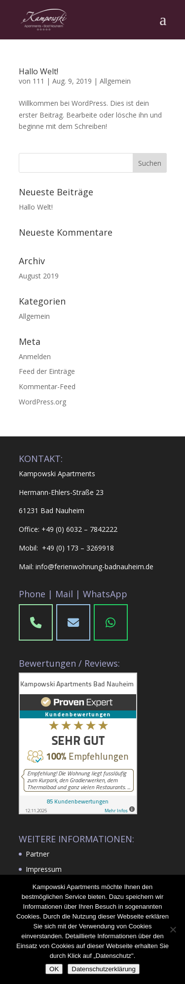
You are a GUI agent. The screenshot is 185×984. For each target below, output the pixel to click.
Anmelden (35, 356)
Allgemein (115, 81)
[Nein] (173, 929)
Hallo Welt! (38, 71)
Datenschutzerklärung (104, 969)
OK (54, 969)
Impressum (44, 869)
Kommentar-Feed (47, 386)
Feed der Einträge (47, 371)
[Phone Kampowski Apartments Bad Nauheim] (36, 622)
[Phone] (73, 622)
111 (38, 81)
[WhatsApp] (111, 622)
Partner (37, 854)
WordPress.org (42, 401)
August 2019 (39, 275)
